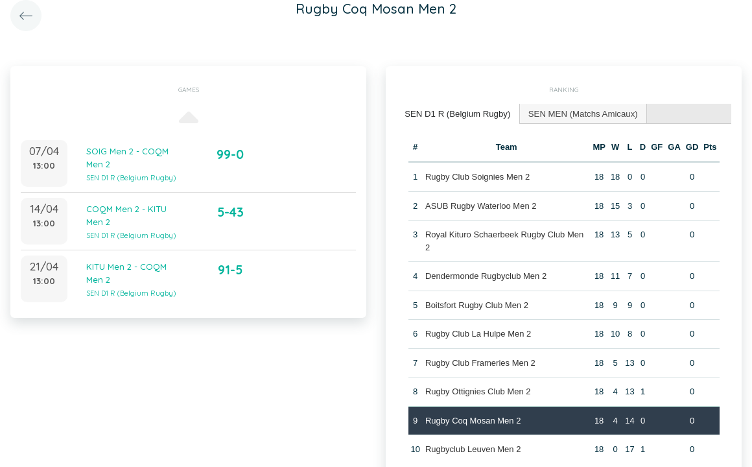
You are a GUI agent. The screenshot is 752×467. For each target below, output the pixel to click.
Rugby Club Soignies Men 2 (477, 176)
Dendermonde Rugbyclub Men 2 (485, 275)
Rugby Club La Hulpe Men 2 (478, 333)
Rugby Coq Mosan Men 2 (473, 420)
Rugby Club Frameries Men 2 (480, 362)
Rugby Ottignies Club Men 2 (478, 391)
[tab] (456, 114)
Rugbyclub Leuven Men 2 (473, 448)
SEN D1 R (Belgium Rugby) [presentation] (456, 113)
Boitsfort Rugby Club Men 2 (476, 304)
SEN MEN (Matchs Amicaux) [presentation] (579, 113)
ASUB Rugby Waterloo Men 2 (480, 205)
